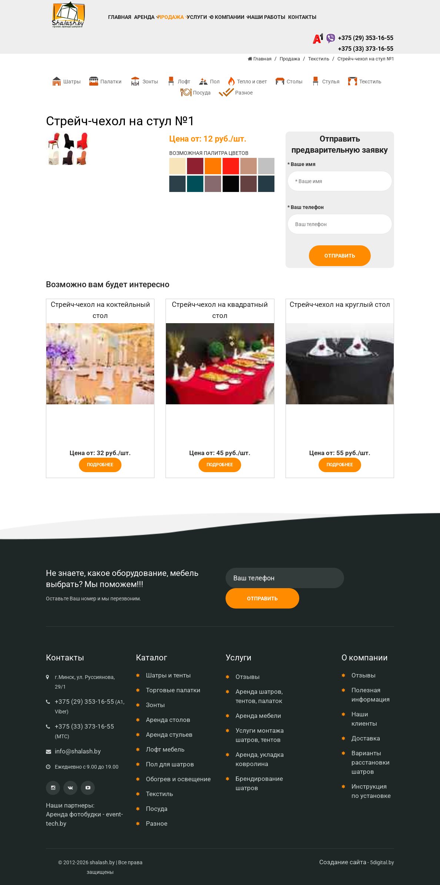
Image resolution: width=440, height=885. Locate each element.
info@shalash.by (78, 751)
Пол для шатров (170, 764)
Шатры (66, 81)
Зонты (143, 81)
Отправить (339, 256)
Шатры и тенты (168, 675)
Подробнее (100, 464)
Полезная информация (370, 694)
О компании (227, 17)
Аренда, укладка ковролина (260, 759)
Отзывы (248, 676)
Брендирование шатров (259, 783)
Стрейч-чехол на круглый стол (340, 304)
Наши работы (266, 17)
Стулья (325, 81)
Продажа (170, 17)
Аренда (144, 17)
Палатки (104, 81)
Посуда (195, 92)
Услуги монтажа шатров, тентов (260, 735)
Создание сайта (342, 862)
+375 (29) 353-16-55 (352, 38)
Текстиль (364, 81)
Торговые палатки (173, 690)
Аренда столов (168, 719)
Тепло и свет (247, 81)
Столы (288, 81)
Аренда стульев (169, 734)
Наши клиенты (364, 718)
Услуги (197, 17)
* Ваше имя (301, 164)
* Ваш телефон (305, 207)
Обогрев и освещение (178, 779)
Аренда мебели (258, 715)
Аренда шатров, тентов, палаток (259, 696)
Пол (209, 81)
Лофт (178, 81)
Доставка (365, 738)
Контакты (302, 17)
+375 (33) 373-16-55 (365, 48)
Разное (235, 93)
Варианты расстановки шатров (370, 762)
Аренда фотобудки (73, 814)
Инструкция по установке (371, 791)
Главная (119, 17)
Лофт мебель (165, 749)
